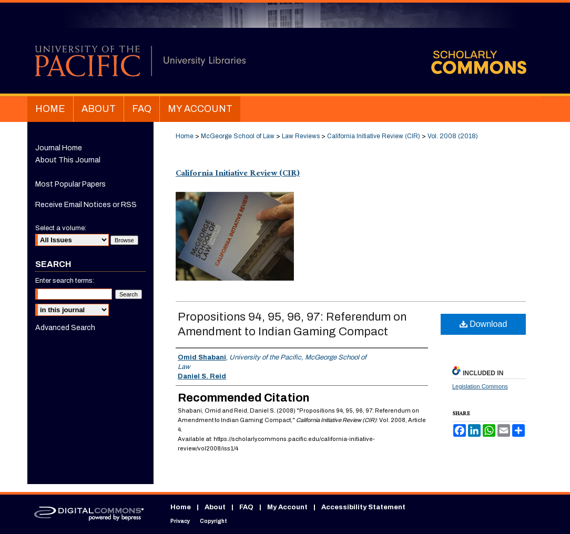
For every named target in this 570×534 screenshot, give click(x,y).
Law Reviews (301, 136)
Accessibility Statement (363, 507)
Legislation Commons (480, 386)
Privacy (180, 521)
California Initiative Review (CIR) (373, 136)
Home (185, 136)
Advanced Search (65, 328)
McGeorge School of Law (237, 136)
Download (483, 324)
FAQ (246, 507)
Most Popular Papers (70, 184)
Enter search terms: (64, 280)
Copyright (213, 521)
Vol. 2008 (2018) (453, 136)
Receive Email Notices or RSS (86, 205)
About (215, 507)
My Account (287, 507)
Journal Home (58, 148)
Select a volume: (60, 228)
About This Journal (67, 160)
